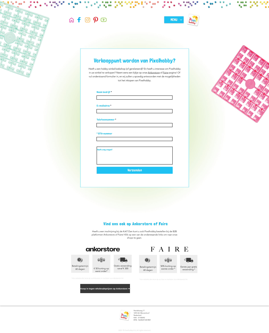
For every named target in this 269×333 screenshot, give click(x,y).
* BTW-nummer (104, 133)
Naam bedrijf (103, 92)
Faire (165, 72)
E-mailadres (103, 105)
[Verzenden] (135, 170)
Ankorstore (154, 72)
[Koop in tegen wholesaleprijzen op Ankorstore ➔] (105, 288)
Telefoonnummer (106, 119)
